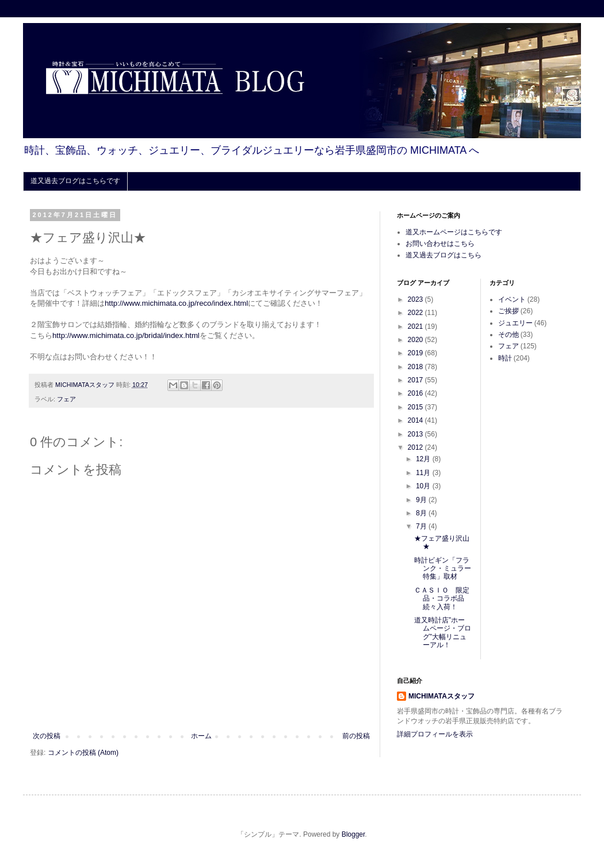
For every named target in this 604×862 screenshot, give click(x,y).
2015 (416, 407)
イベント (512, 299)
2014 (416, 420)
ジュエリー (515, 323)
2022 (416, 313)
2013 (416, 434)
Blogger (353, 834)
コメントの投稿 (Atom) (83, 753)
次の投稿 (46, 736)
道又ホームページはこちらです (454, 232)
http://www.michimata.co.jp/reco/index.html (176, 303)
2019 (416, 353)
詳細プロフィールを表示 (435, 734)
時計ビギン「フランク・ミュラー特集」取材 (442, 568)
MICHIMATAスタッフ (441, 696)
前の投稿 (356, 736)
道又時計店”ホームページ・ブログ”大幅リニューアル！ (442, 632)
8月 (422, 513)
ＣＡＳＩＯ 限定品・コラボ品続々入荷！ (441, 598)
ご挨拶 (508, 311)
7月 (422, 526)
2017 (416, 380)
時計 (505, 358)
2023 (416, 299)
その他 (508, 335)
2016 (416, 393)
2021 (416, 326)
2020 (416, 340)
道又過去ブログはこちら (443, 255)
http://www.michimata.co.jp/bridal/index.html (126, 335)
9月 (422, 500)
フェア (66, 399)
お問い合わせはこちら (440, 244)
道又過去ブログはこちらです (75, 181)
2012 (416, 447)
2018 (416, 367)
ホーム (201, 736)
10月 (424, 486)
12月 (424, 459)
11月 (424, 473)
